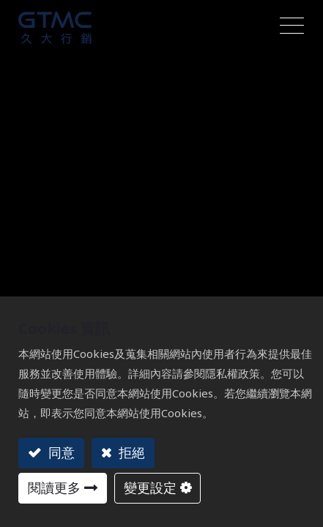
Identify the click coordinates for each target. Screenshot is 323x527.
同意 (60, 452)
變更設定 (150, 487)
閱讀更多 (54, 487)
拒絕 (130, 452)
